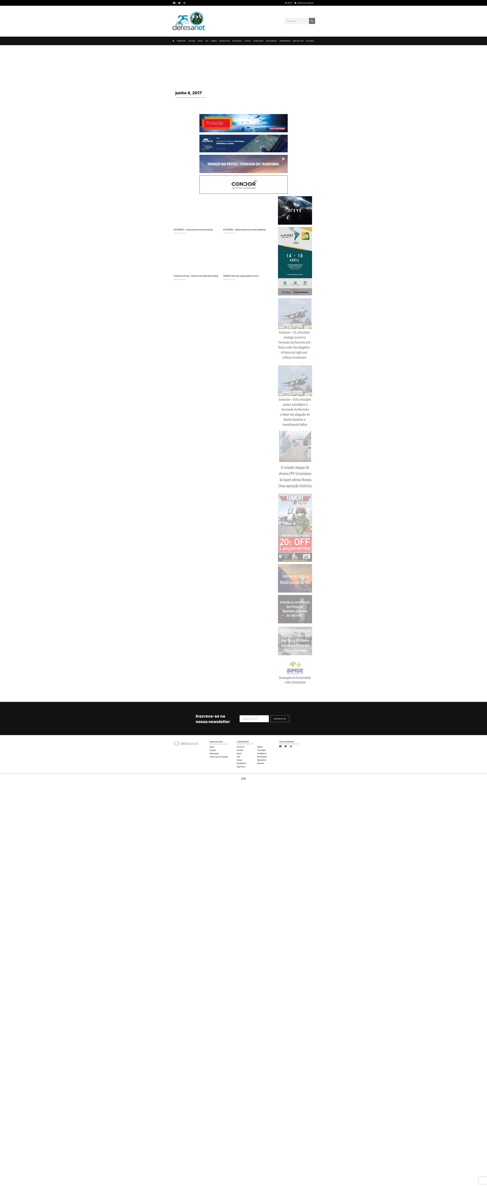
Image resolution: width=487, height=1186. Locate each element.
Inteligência (271, 41)
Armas (214, 41)
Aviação (191, 41)
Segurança (237, 41)
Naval (200, 41)
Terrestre (181, 41)
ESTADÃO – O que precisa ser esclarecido (193, 229)
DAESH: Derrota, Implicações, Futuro (241, 275)
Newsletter (298, 41)
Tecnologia (258, 41)
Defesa (248, 41)
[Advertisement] (243, 63)
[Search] (312, 21)
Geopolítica (224, 41)
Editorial (310, 41)
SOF (207, 41)
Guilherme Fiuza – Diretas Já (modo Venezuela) (196, 275)
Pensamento (285, 41)
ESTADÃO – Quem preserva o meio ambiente (244, 229)
